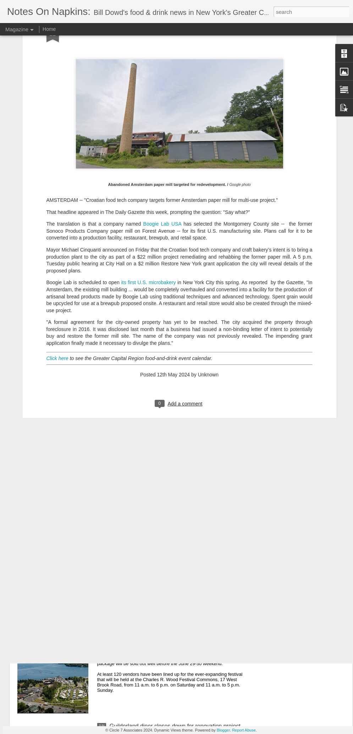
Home (49, 29)
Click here (57, 275)
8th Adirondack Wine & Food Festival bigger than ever (177, 645)
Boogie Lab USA (162, 140)
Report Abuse (244, 730)
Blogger (223, 730)
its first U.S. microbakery (148, 199)
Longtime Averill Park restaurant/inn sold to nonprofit (175, 565)
